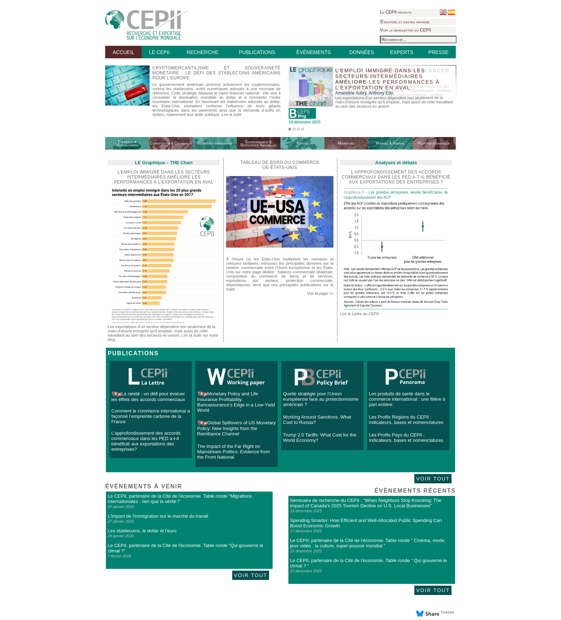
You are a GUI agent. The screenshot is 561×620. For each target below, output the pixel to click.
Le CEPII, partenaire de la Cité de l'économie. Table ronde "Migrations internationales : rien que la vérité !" (180, 498)
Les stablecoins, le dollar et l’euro (142, 530)
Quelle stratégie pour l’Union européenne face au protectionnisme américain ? (320, 399)
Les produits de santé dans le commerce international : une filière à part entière (407, 399)
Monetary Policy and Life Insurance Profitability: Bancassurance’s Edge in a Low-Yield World (236, 402)
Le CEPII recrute (396, 12)
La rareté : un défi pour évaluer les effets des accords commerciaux (148, 396)
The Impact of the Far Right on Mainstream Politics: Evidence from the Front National (233, 452)
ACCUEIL (124, 52)
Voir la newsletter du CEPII (405, 30)
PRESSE (438, 52)
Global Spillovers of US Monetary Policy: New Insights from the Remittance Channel (236, 428)
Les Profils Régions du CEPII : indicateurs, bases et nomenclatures (406, 419)
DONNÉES (361, 52)
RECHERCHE (203, 52)
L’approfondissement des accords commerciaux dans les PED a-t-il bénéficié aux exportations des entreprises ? (396, 177)
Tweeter (447, 612)
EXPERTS (401, 52)
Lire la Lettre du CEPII (359, 314)
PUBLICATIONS (257, 52)
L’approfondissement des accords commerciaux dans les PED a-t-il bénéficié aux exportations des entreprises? (146, 441)
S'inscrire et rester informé (404, 21)
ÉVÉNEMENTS (313, 52)
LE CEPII (159, 52)
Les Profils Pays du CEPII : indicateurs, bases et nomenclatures (406, 437)
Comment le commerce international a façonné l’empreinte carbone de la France (150, 416)
